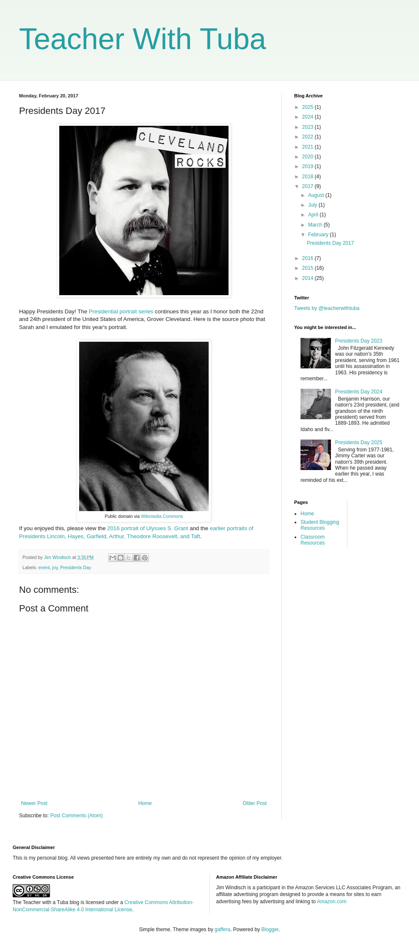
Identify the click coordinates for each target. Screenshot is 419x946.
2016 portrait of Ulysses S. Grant (147, 528)
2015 (308, 268)
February (319, 235)
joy (55, 567)
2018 (308, 177)
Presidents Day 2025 (358, 442)
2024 (308, 117)
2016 (308, 258)
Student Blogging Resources (319, 525)
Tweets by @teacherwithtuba (326, 308)
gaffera (222, 929)
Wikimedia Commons (162, 516)
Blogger (270, 929)
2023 (308, 127)
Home (145, 803)
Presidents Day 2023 (358, 341)
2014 (308, 278)
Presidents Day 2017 (330, 243)
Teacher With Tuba (142, 38)
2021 (308, 147)
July (313, 205)
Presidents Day (75, 567)
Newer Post (34, 803)
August (316, 195)
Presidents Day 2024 (358, 392)
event (44, 567)
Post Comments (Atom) (76, 816)
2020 (308, 157)
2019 (308, 166)
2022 (308, 137)
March (316, 225)
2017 (308, 186)
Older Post (255, 803)
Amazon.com (332, 902)
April (314, 215)
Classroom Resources (312, 540)
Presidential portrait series (121, 311)
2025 (308, 107)
